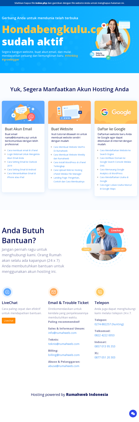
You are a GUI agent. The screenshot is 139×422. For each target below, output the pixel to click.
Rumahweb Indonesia (87, 394)
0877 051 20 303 (105, 357)
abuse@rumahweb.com (63, 366)
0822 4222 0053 (105, 335)
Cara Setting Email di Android (21, 169)
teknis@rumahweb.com (63, 344)
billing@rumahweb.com (64, 355)
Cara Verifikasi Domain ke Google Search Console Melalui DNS (115, 162)
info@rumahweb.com (62, 333)
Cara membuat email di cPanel (22, 150)
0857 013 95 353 (105, 346)
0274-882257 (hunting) (109, 324)
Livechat (8, 320)
